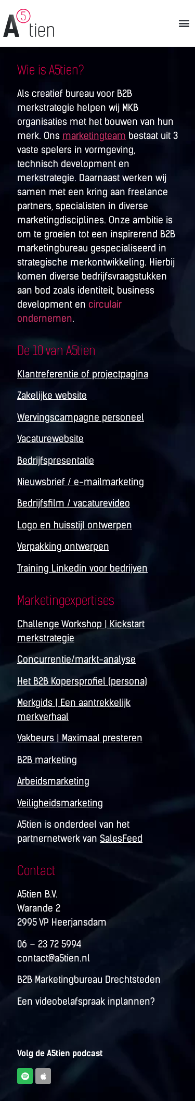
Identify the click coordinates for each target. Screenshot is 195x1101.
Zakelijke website (52, 395)
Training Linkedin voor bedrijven (82, 568)
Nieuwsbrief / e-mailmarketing (80, 482)
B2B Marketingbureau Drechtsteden (89, 979)
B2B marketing (47, 760)
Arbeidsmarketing (53, 781)
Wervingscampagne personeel (80, 417)
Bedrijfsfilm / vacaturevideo (73, 503)
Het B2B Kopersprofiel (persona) (82, 681)
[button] (183, 22)
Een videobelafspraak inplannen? (86, 1001)
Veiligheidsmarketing (60, 803)
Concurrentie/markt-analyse (76, 659)
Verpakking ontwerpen (63, 546)
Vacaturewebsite (50, 439)
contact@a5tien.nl (53, 958)
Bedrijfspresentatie (55, 460)
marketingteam (94, 136)
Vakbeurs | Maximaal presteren (79, 738)
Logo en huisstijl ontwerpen (74, 525)
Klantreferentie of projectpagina (82, 374)
